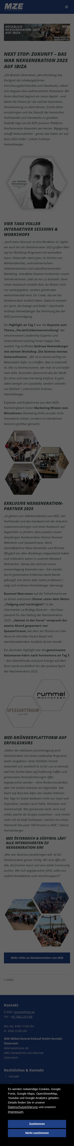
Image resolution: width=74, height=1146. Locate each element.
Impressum (15, 1112)
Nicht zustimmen (37, 1133)
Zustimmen (37, 1124)
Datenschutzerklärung (23, 1107)
